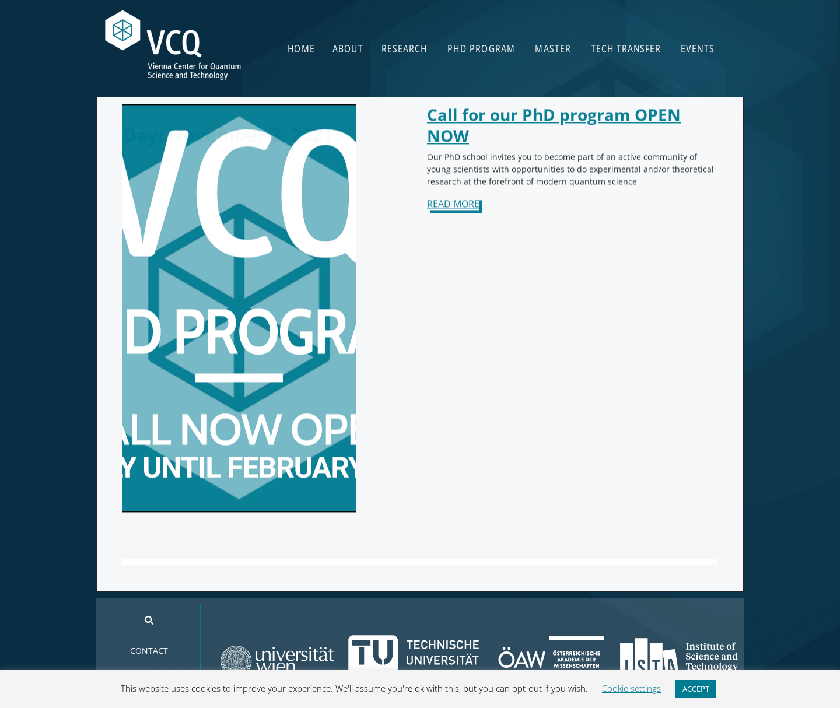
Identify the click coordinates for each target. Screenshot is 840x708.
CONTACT (149, 650)
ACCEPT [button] (695, 689)
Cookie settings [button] (631, 688)
